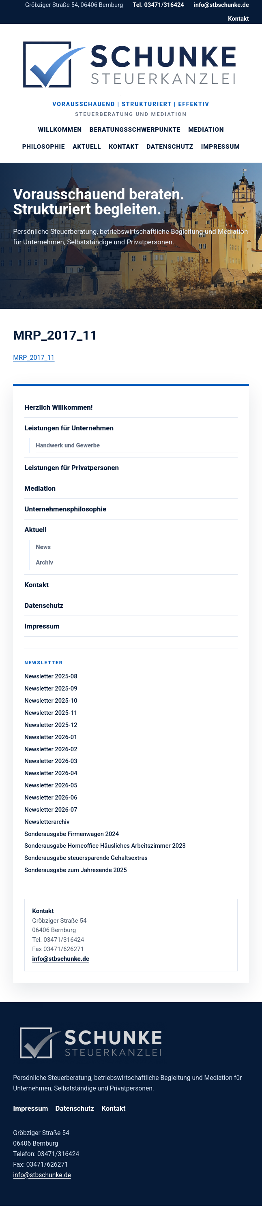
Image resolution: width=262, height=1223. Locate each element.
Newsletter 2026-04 (50, 773)
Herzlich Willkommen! (58, 407)
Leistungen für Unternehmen (69, 428)
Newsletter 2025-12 (50, 725)
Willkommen (60, 129)
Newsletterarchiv (46, 821)
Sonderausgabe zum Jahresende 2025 (75, 870)
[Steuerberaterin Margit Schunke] (131, 64)
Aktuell (87, 146)
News (43, 547)
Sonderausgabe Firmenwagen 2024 (71, 834)
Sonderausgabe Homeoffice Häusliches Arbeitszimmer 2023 (105, 845)
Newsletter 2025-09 (50, 688)
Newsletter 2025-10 (50, 700)
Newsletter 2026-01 (50, 737)
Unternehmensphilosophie (65, 509)
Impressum (220, 146)
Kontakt (238, 18)
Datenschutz (169, 146)
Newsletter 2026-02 (50, 749)
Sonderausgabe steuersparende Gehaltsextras (86, 858)
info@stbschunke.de (221, 5)
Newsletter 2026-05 (50, 785)
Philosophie (43, 146)
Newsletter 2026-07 (50, 809)
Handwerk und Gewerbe (68, 445)
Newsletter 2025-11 (50, 712)
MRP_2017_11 (33, 357)
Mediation (206, 129)
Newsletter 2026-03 (50, 761)
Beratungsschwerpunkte (135, 129)
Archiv (44, 562)
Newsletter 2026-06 (50, 797)
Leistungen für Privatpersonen (71, 468)
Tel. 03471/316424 (158, 5)
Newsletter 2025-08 (50, 676)
